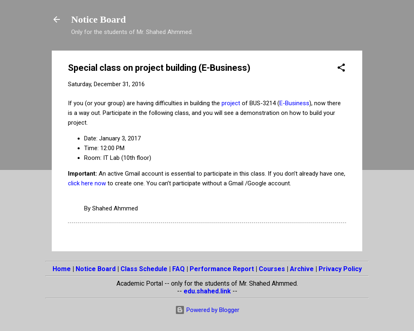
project (231, 103)
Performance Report (222, 269)
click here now (87, 183)
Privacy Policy (340, 269)
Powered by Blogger (207, 310)
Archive (302, 269)
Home (62, 269)
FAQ (178, 269)
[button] (341, 69)
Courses (272, 269)
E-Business (294, 103)
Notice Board (98, 19)
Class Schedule (143, 269)
